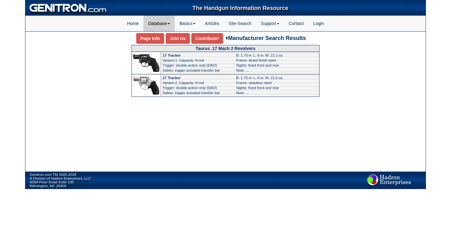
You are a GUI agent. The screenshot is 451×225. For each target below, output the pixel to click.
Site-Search (240, 23)
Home (133, 23)
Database (159, 23)
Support (270, 23)
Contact (296, 23)
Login (318, 23)
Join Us (178, 38)
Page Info (150, 38)
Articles (212, 23)
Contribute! (207, 38)
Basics (187, 23)
